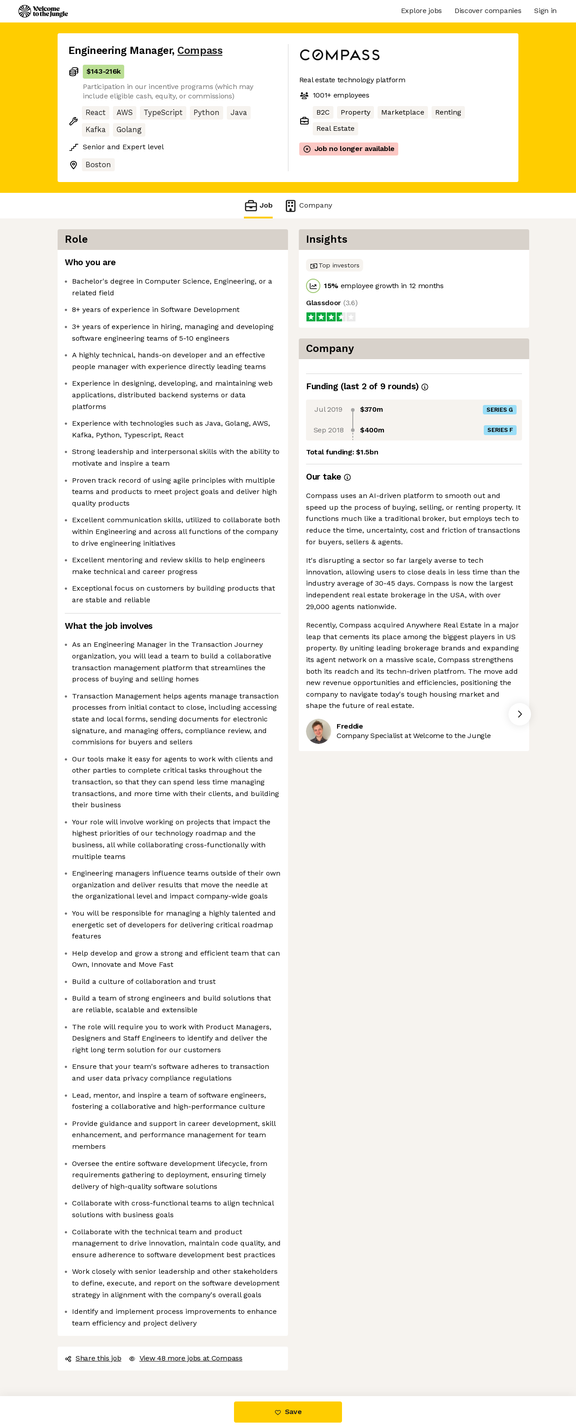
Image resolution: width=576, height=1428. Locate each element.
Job (258, 205)
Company (308, 205)
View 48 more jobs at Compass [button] (186, 1358)
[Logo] (43, 11)
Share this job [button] (93, 1358)
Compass (199, 50)
